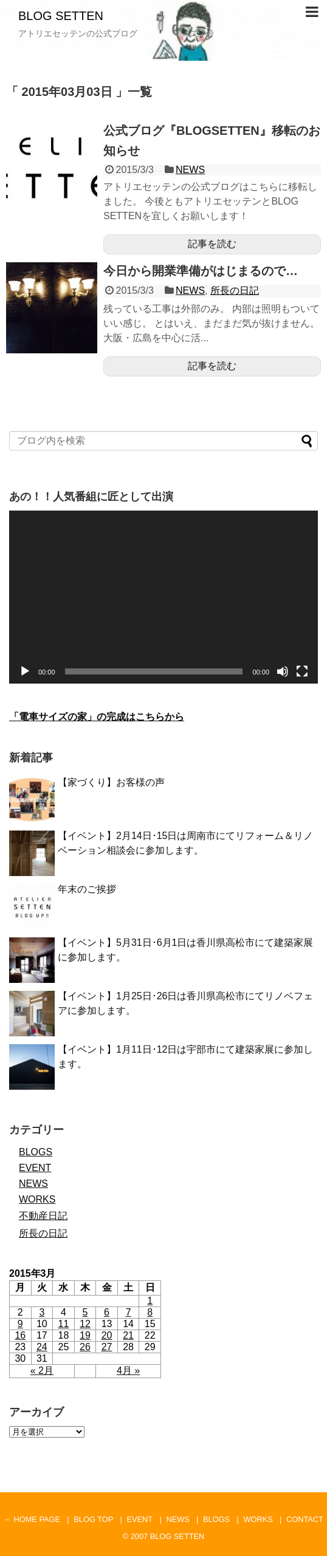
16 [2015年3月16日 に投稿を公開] (20, 1335)
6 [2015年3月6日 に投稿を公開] (106, 1312)
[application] (163, 597)
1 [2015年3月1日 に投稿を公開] (150, 1301)
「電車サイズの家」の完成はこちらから (96, 717)
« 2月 (41, 1370)
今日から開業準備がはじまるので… (200, 270)
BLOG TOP (93, 1519)
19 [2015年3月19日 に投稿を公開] (85, 1335)
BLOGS (35, 1152)
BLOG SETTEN (60, 15)
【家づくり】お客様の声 (111, 782)
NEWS (190, 170)
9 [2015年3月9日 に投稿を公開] (20, 1324)
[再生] (25, 671)
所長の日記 (234, 290)
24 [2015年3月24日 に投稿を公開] (41, 1347)
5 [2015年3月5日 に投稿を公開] (85, 1312)
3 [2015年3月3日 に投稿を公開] (41, 1312)
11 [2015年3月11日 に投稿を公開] (63, 1324)
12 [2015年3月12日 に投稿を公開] (85, 1324)
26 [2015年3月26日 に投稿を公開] (85, 1347)
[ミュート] (283, 671)
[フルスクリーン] (302, 671)
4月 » (128, 1370)
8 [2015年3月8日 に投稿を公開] (150, 1312)
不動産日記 (43, 1216)
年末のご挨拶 (87, 889)
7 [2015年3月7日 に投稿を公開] (128, 1312)
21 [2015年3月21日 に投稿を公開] (128, 1335)
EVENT (35, 1168)
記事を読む (212, 244)
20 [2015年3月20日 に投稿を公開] (107, 1335)
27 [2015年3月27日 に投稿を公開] (107, 1347)
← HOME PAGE (32, 1519)
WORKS (37, 1199)
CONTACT (304, 1519)
